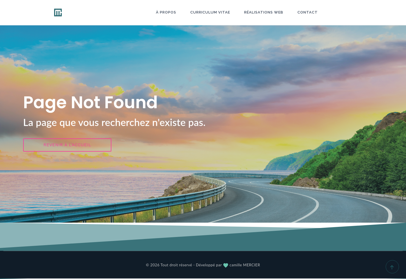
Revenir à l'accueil (67, 144)
